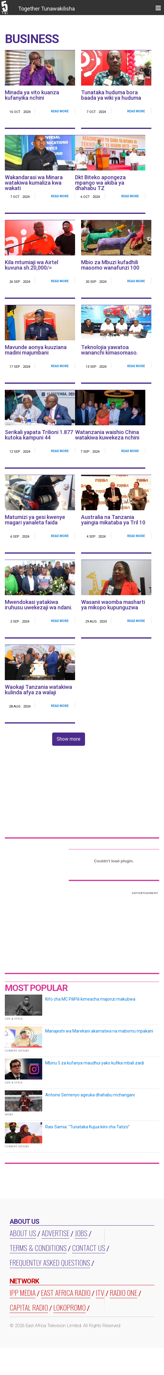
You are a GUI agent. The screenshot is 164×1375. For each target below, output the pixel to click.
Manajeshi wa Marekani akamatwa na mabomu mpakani (99, 1031)
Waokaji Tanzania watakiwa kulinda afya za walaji (38, 689)
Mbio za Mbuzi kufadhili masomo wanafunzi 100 (110, 265)
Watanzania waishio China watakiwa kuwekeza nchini (107, 435)
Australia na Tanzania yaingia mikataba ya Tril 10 (113, 520)
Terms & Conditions (38, 1247)
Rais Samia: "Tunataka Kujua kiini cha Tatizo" (87, 1126)
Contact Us (88, 1247)
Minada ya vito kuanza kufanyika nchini (32, 95)
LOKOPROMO (69, 1307)
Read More (60, 111)
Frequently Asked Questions (50, 1262)
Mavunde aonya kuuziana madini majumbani (36, 350)
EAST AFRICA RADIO (65, 1292)
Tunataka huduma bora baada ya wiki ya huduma (111, 95)
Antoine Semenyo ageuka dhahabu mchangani (90, 1094)
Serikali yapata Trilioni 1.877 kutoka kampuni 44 (39, 435)
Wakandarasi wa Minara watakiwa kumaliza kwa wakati (34, 182)
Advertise (55, 1232)
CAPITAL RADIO (29, 1307)
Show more (68, 739)
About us (23, 1232)
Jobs (81, 1232)
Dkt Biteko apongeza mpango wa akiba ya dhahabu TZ (100, 182)
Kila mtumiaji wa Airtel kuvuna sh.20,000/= (31, 265)
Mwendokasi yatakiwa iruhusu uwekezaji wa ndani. (38, 605)
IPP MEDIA (23, 1292)
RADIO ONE (123, 1292)
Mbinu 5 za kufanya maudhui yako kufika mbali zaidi (94, 1063)
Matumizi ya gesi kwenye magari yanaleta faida (35, 520)
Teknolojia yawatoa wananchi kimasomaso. (109, 350)
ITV (100, 1292)
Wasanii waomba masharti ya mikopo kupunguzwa (113, 605)
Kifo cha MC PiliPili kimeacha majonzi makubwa (90, 999)
